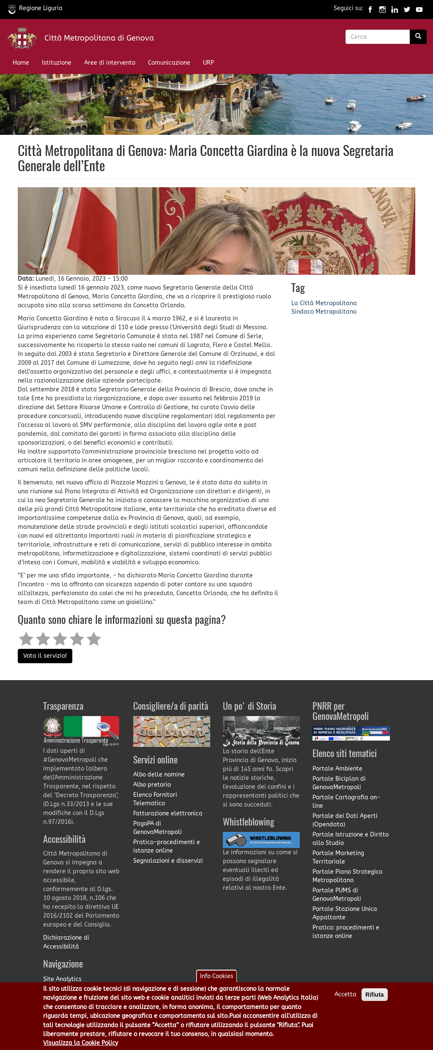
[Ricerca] (418, 37)
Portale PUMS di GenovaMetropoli (336, 894)
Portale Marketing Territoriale (338, 857)
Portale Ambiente (337, 768)
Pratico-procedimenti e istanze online (166, 846)
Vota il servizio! (45, 655)
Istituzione (56, 62)
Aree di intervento (109, 62)
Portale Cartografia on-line (346, 801)
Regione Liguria (35, 8)
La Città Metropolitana (324, 303)
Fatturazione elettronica (168, 813)
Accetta (345, 999)
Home (21, 62)
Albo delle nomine (159, 774)
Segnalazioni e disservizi (168, 860)
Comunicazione (169, 62)
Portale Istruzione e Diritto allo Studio (350, 839)
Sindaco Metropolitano (323, 311)
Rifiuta (374, 999)
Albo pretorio (152, 784)
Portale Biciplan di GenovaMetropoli (339, 783)
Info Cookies (216, 980)
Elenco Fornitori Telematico (155, 799)
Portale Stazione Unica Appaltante (344, 913)
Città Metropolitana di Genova (99, 38)
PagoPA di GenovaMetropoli (157, 828)
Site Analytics (62, 979)
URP (208, 62)
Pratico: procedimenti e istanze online (345, 932)
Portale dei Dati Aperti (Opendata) (345, 820)
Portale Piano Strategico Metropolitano (347, 876)
